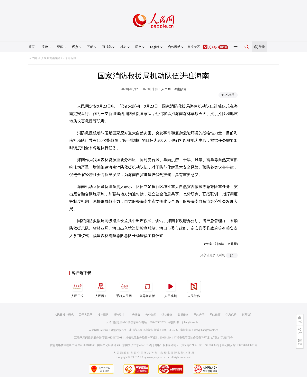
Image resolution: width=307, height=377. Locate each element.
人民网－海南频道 (173, 89)
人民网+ (100, 289)
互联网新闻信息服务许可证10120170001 (98, 337)
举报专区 (193, 46)
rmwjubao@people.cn (206, 330)
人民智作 (194, 289)
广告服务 (134, 314)
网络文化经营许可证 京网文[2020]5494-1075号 (125, 345)
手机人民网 (124, 289)
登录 (262, 46)
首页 (31, 46)
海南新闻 (70, 58)
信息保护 (231, 314)
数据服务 (183, 314)
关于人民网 (85, 314)
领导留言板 (147, 289)
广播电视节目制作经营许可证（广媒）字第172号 (203, 337)
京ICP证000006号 (209, 345)
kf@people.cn (118, 330)
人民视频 (170, 289)
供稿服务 (167, 314)
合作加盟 (150, 314)
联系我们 (247, 314)
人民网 (33, 58)
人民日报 (77, 289)
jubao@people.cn (191, 322)
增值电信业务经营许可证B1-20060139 (148, 337)
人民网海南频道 (50, 58)
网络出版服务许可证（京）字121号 (175, 345)
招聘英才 (118, 314)
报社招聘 (103, 314)
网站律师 (214, 314)
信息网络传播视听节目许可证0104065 (72, 345)
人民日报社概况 (64, 314)
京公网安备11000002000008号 (239, 345)
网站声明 (199, 314)
